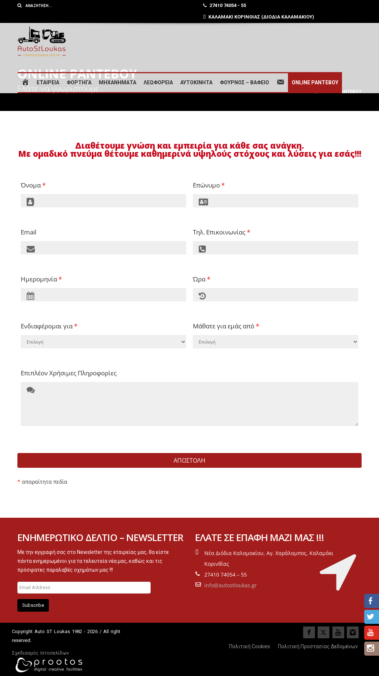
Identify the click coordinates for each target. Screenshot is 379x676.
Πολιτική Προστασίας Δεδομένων (318, 646)
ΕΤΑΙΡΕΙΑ (48, 82)
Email (28, 232)
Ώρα (201, 279)
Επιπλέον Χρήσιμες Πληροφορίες (69, 373)
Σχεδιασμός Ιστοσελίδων (40, 653)
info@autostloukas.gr (230, 585)
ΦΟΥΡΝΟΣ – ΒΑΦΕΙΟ (244, 82)
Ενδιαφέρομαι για (49, 326)
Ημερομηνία (41, 279)
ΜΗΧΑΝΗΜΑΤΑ (117, 82)
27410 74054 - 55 (224, 5)
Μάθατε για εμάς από (226, 326)
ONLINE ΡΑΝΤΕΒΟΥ (315, 82)
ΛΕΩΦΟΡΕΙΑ (158, 82)
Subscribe (33, 605)
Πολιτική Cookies (249, 646)
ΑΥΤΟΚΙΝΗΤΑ (196, 82)
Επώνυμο (209, 185)
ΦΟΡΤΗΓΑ (79, 82)
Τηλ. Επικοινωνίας (221, 232)
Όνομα (33, 185)
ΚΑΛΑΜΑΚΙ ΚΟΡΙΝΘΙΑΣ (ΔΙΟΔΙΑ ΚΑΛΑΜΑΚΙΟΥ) (258, 17)
